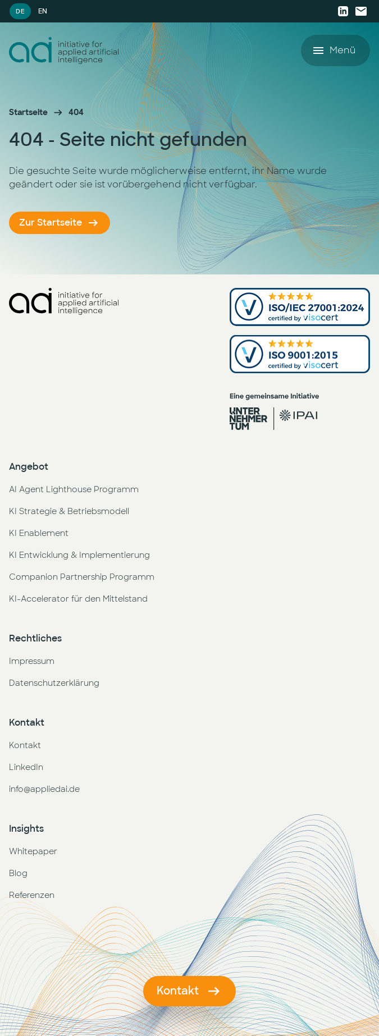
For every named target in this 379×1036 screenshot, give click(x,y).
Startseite (28, 112)
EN (42, 11)
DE (20, 11)
